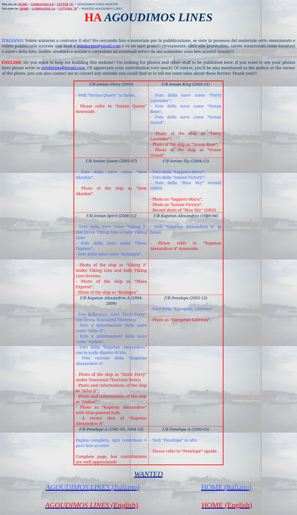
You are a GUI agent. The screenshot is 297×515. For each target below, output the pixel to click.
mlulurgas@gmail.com (99, 46)
